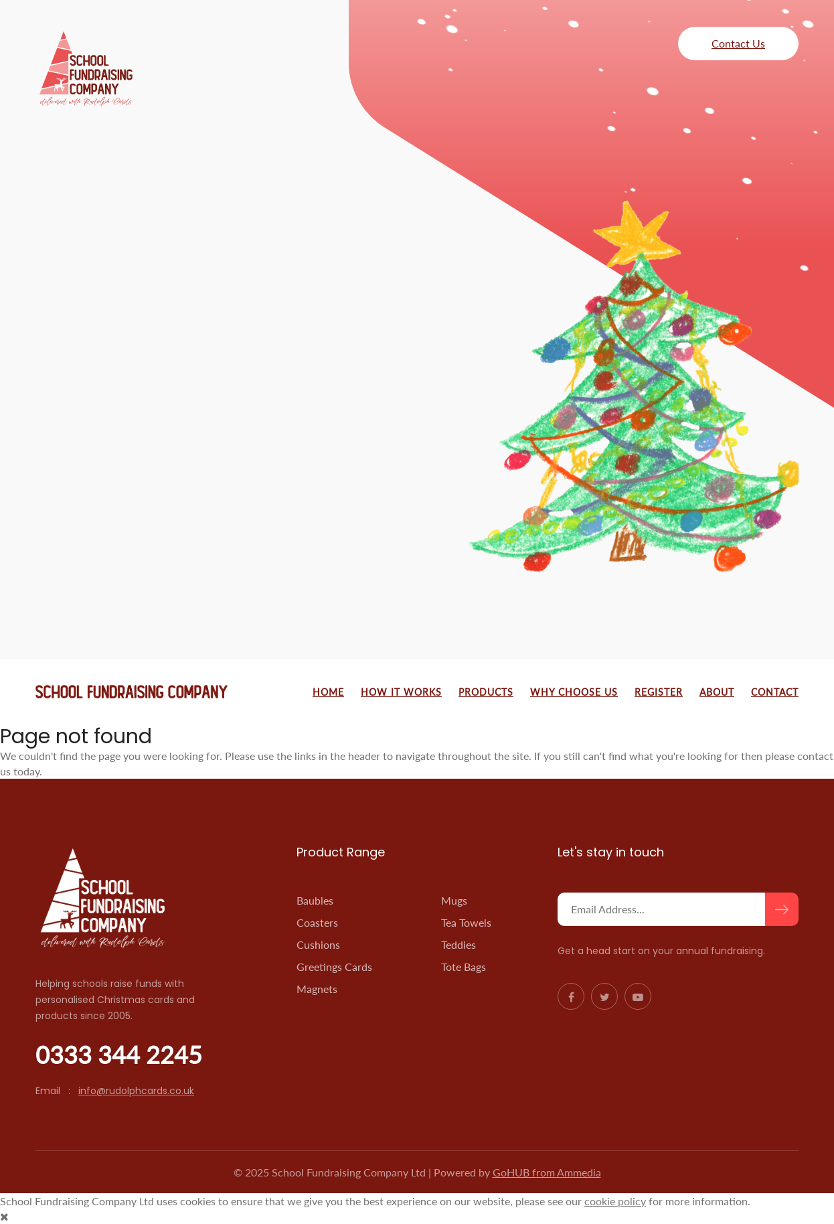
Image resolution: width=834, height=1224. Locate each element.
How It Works (401, 692)
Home (328, 692)
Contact (775, 692)
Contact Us (738, 43)
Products (485, 692)
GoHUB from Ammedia (547, 1172)
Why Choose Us (574, 692)
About (716, 692)
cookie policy (615, 1201)
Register (659, 692)
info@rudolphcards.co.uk (136, 1090)
